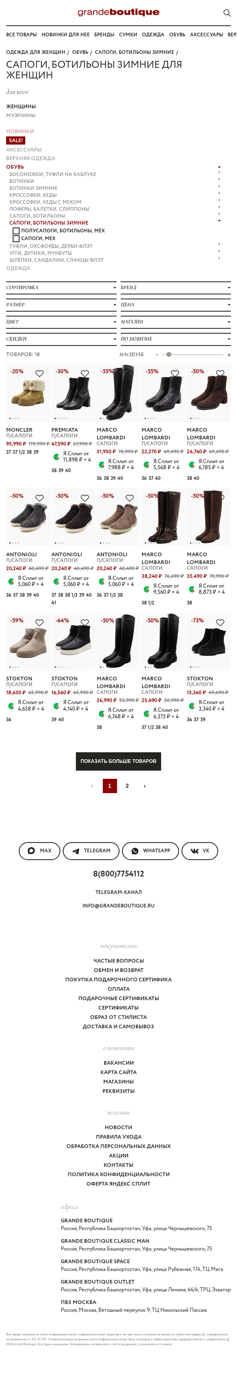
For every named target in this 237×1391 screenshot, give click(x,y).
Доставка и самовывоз (118, 1027)
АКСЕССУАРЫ (24, 150)
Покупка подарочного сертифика (118, 980)
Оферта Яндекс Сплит (118, 1184)
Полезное (118, 1112)
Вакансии (119, 1063)
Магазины (118, 1082)
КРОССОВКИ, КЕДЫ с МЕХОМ (115, 202)
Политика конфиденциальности (119, 1175)
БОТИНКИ (115, 181)
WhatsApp (150, 851)
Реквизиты (118, 1091)
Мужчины (20, 116)
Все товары (21, 34)
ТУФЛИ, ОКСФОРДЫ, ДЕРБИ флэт (115, 246)
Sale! (16, 141)
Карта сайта (118, 1073)
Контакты (118, 1165)
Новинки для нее (66, 34)
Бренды (104, 34)
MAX (39, 851)
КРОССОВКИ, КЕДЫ (115, 195)
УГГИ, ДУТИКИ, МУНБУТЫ (115, 253)
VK (199, 851)
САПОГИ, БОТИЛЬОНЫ (115, 216)
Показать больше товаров (119, 761)
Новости (118, 1128)
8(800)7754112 (118, 874)
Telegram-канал (118, 892)
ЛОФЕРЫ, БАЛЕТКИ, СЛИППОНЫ (115, 209)
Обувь (177, 34)
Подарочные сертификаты (118, 999)
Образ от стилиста (118, 1017)
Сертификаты (118, 1008)
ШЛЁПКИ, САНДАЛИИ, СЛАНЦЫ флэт (115, 260)
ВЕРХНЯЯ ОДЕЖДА (30, 159)
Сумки (128, 34)
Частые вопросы (118, 961)
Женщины (21, 107)
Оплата (119, 989)
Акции (118, 1156)
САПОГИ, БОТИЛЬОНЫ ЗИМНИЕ (134, 52)
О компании (118, 1047)
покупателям (118, 945)
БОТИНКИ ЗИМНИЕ (115, 188)
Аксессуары (206, 34)
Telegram (91, 851)
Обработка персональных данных (118, 1146)
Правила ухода (119, 1137)
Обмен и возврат (119, 970)
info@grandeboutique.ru (118, 906)
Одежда (153, 34)
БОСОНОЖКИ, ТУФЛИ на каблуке (115, 174)
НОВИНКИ (20, 132)
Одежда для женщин (35, 52)
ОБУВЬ (80, 52)
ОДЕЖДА (18, 268)
